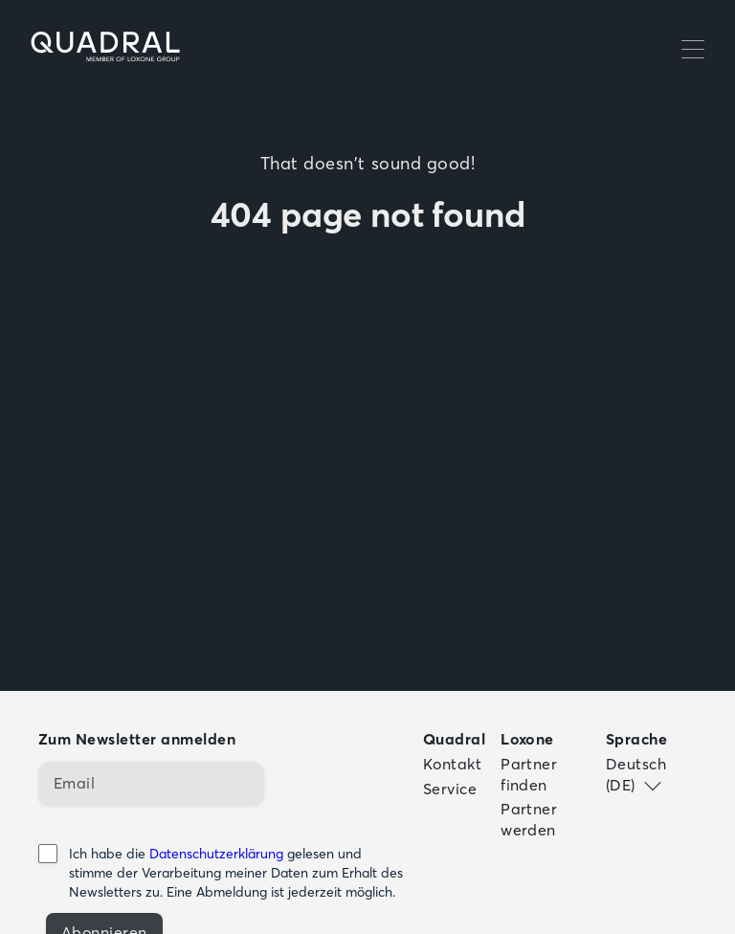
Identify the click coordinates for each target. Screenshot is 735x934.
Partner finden (529, 774)
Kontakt (452, 763)
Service (450, 788)
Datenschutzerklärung (216, 853)
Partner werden (529, 819)
